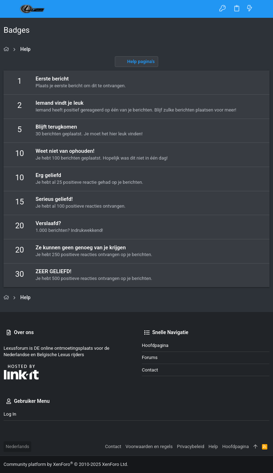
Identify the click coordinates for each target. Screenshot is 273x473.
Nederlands (17, 446)
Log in (10, 414)
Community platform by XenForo (66, 464)
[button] (11, 8)
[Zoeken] (262, 8)
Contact (150, 370)
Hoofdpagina (155, 345)
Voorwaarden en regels (149, 446)
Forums (149, 357)
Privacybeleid (190, 446)
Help (213, 446)
